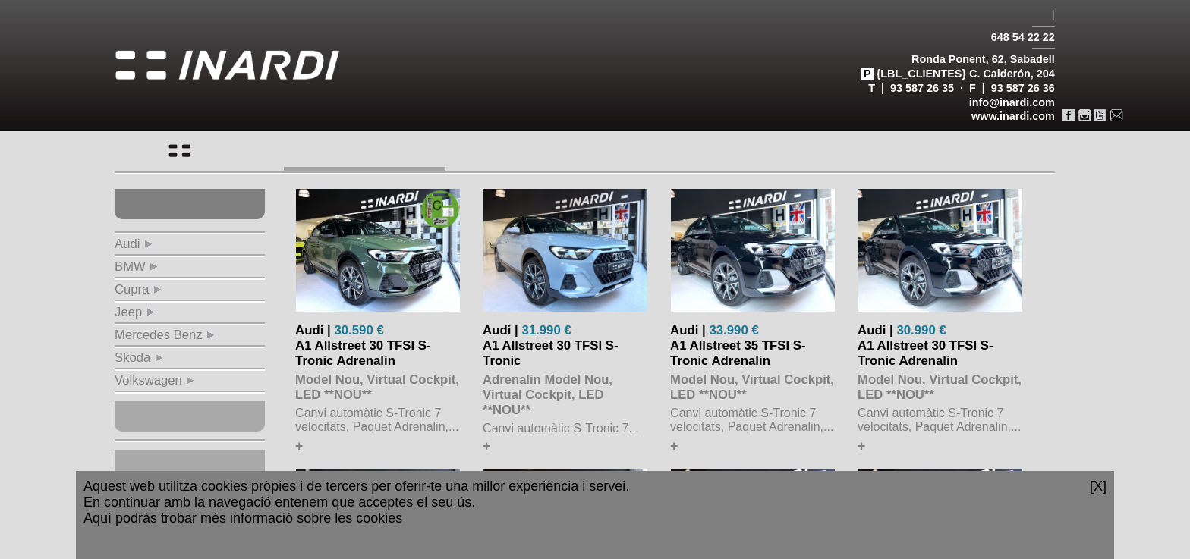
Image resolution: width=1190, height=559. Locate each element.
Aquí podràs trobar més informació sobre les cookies (242, 518)
